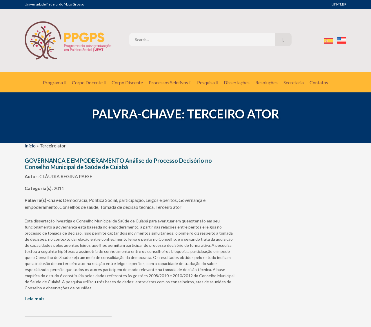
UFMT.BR (339, 4)
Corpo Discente (127, 82)
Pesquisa (207, 82)
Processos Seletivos (170, 82)
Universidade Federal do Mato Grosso (54, 4)
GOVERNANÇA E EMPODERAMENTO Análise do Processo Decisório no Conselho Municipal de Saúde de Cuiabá (118, 163)
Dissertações (237, 82)
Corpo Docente (89, 82)
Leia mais (35, 298)
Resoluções (266, 82)
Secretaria (293, 82)
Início (30, 145)
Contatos (319, 82)
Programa (54, 82)
